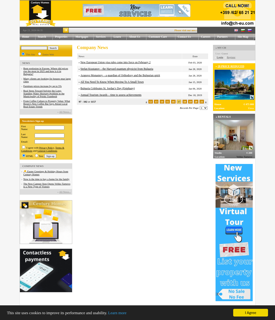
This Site (30, 54)
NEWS (26, 63)
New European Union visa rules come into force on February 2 (115, 62)
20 (196, 101)
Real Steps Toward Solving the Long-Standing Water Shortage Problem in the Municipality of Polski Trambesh (44, 93)
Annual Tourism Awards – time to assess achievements (110, 95)
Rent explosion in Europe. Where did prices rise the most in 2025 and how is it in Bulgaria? (45, 71)
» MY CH (221, 47)
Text (41, 156)
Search (42, 36)
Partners (222, 36)
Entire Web (48, 54)
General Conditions (47, 150)
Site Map (243, 36)
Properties (64, 37)
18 (184, 101)
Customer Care (158, 36)
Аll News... (65, 111)
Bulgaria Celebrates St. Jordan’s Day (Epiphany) (107, 88)
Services (103, 37)
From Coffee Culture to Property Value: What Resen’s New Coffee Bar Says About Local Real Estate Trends (46, 104)
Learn (120, 37)
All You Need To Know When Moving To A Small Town (112, 81)
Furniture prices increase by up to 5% (42, 86)
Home (25, 36)
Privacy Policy (46, 147)
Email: (24, 141)
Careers (205, 36)
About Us (137, 37)
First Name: (24, 127)
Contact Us (188, 37)
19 (190, 101)
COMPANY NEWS (32, 166)
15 (167, 101)
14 (162, 101)
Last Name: (24, 135)
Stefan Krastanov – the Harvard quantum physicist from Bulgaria (116, 68)
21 (201, 101)
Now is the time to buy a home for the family (46, 179)
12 (150, 101)
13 (156, 101)
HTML (29, 156)
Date (195, 56)
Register (231, 57)
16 (173, 101)
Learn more (117, 313)
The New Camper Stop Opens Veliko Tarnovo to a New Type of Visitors (46, 185)
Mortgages (81, 36)
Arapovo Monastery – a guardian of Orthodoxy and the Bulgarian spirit (120, 75)
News (81, 56)
